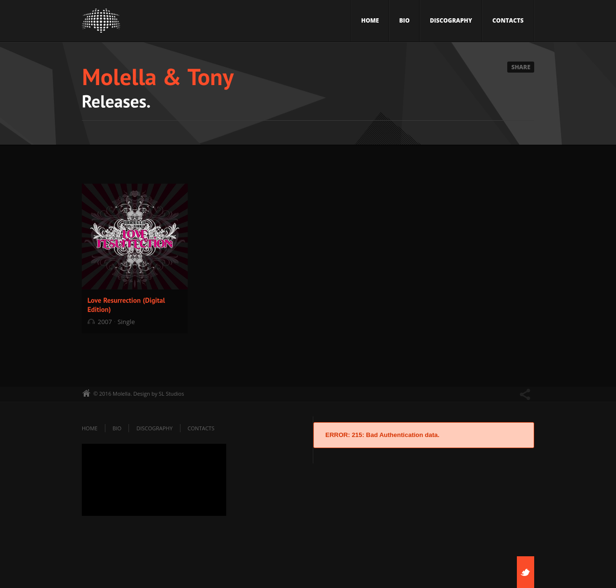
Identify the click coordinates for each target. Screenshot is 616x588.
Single (126, 321)
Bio (404, 20)
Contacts (508, 20)
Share (520, 67)
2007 (105, 321)
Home (370, 20)
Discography (451, 20)
